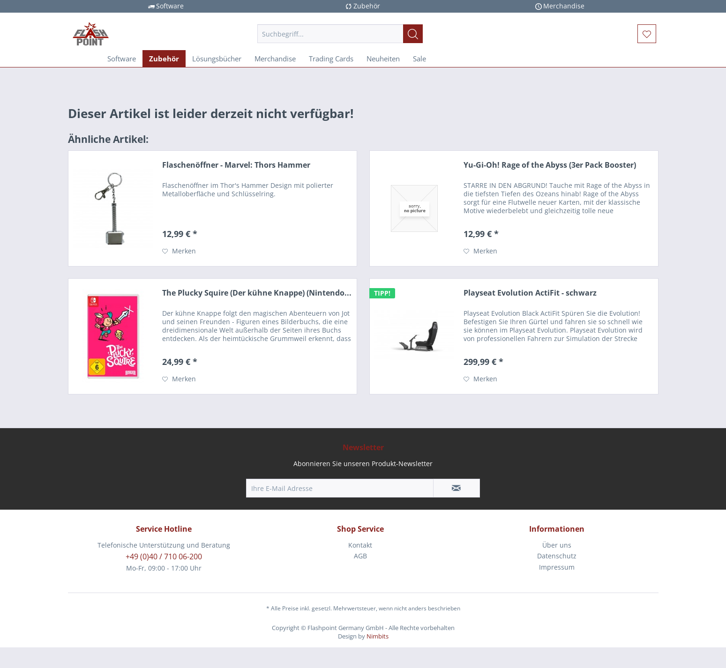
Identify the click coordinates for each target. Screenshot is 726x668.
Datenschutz (556, 555)
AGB (360, 555)
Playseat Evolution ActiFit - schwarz (530, 293)
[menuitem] (340, 33)
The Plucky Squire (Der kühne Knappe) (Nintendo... (257, 293)
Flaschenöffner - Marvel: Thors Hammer (236, 165)
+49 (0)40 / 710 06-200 (164, 556)
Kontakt (360, 545)
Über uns (556, 545)
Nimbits (378, 636)
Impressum (557, 567)
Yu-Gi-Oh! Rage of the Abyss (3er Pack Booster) (550, 165)
